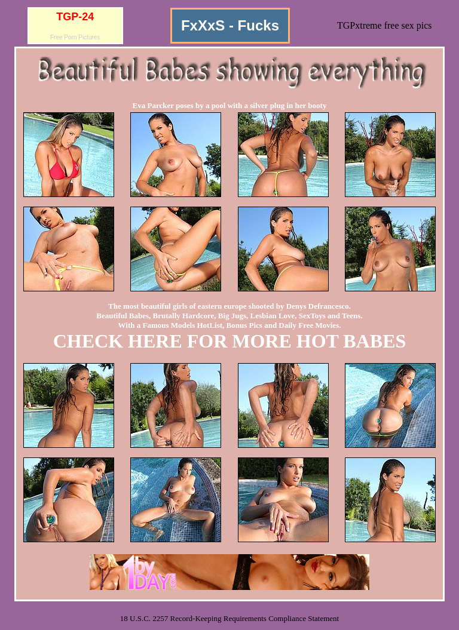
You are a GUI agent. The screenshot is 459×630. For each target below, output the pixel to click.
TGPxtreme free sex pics (384, 25)
